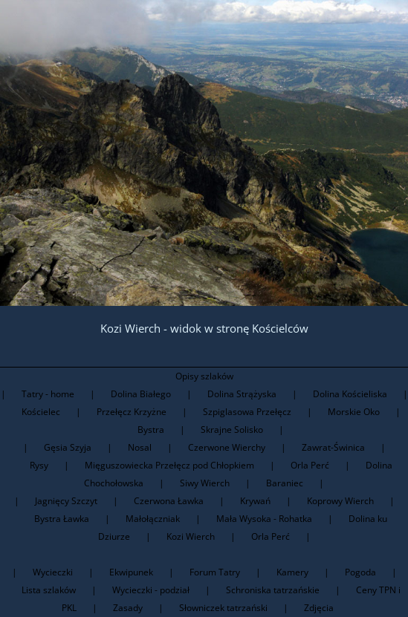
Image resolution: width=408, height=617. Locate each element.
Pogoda (360, 572)
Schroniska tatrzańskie (273, 590)
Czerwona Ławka (169, 500)
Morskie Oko (354, 411)
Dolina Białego (141, 394)
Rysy (39, 465)
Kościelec (41, 411)
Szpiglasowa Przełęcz (247, 411)
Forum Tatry (215, 572)
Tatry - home (48, 394)
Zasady (128, 607)
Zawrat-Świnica (333, 447)
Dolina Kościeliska (350, 394)
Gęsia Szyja (67, 447)
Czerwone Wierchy (226, 447)
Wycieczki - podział (151, 590)
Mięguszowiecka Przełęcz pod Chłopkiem (169, 465)
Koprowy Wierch (340, 500)
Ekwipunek (131, 572)
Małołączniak (153, 518)
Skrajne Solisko (232, 429)
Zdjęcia (319, 607)
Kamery (292, 572)
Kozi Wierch (190, 536)
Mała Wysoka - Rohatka (264, 518)
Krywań (255, 500)
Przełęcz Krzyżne (131, 411)
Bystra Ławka (61, 518)
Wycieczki (53, 572)
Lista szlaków (49, 590)
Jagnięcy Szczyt (66, 500)
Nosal (140, 447)
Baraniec (284, 483)
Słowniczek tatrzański (223, 607)
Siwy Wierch (205, 483)
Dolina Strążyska (241, 394)
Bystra (150, 429)
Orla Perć (310, 465)
